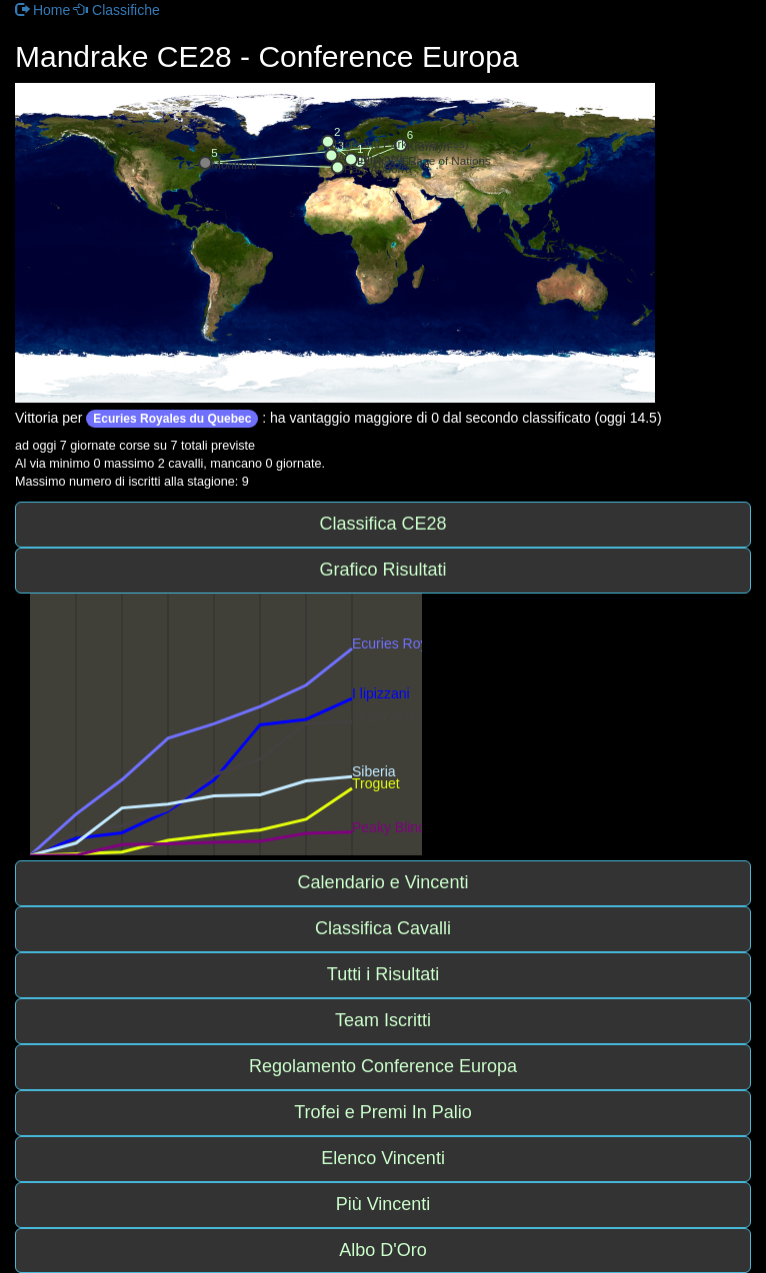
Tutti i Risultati (383, 974)
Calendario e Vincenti (383, 882)
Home (42, 10)
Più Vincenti (383, 1204)
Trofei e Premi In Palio (382, 1112)
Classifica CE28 (382, 524)
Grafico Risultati (382, 570)
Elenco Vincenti (383, 1158)
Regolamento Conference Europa (383, 1066)
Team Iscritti (383, 1020)
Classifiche (117, 10)
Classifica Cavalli (383, 928)
